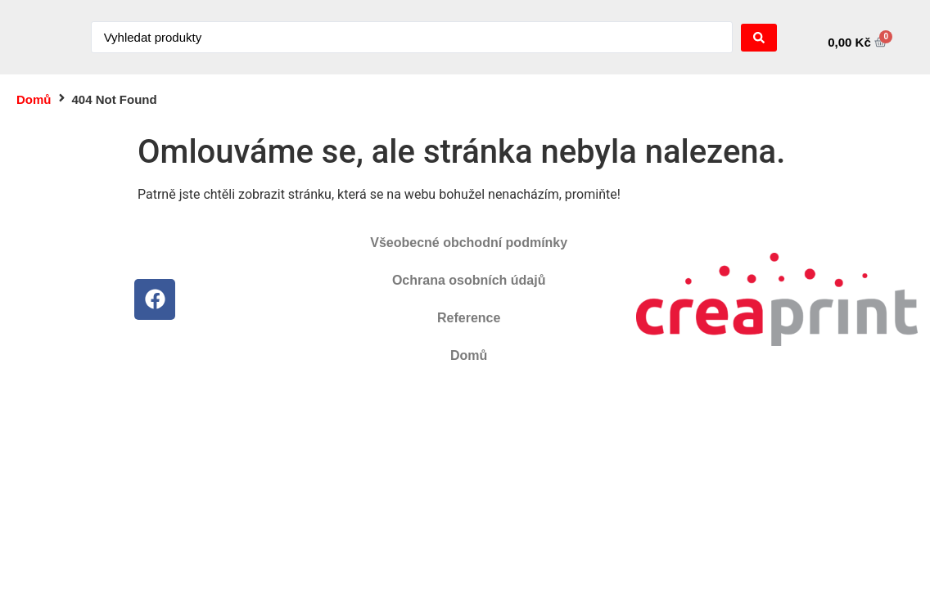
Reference (468, 318)
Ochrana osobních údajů (469, 280)
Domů (34, 99)
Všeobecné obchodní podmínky (468, 243)
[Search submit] (759, 38)
